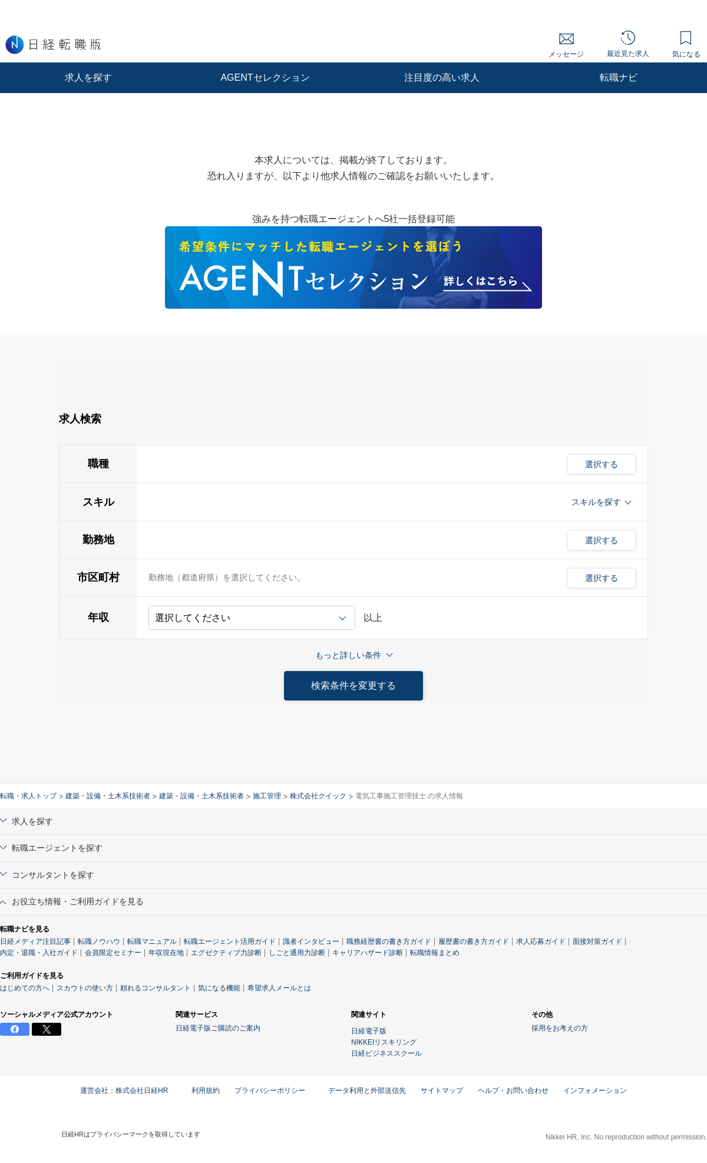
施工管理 (267, 796)
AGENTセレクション (264, 77)
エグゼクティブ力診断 (226, 953)
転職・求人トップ (28, 796)
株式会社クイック (318, 796)
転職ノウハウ (99, 941)
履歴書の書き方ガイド (473, 941)
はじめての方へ (24, 988)
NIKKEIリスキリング (384, 1042)
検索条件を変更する (353, 685)
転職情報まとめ (435, 953)
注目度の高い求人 (442, 77)
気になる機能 (219, 988)
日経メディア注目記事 (35, 941)
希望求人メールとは (279, 988)
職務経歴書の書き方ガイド (388, 941)
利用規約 (205, 1090)
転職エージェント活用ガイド (230, 941)
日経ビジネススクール (386, 1053)
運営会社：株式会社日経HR (128, 1090)
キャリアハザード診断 (367, 953)
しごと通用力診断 (297, 953)
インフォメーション (595, 1090)
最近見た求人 (628, 44)
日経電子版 (368, 1031)
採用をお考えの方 (559, 1028)
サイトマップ (442, 1090)
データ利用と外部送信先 (367, 1090)
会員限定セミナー (113, 953)
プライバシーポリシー (273, 1090)
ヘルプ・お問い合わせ (513, 1090)
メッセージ (566, 46)
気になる (686, 44)
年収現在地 (166, 953)
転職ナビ (618, 77)
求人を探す (88, 77)
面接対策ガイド (597, 941)
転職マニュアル (152, 941)
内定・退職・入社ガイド (39, 953)
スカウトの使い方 (85, 988)
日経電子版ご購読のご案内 (218, 1028)
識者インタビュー (311, 941)
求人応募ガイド (541, 941)
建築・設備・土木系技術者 (107, 796)
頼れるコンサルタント (155, 988)
